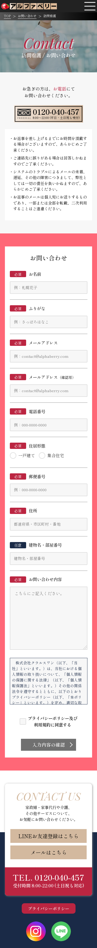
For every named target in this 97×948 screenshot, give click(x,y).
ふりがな (28, 308)
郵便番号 (28, 476)
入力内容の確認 (48, 744)
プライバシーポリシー (48, 908)
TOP (7, 16)
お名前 (25, 274)
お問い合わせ (27, 16)
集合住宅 (55, 455)
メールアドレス (34, 343)
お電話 (59, 88)
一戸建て (26, 455)
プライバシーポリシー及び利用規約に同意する (52, 721)
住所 (23, 510)
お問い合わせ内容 (36, 579)
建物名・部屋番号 (36, 545)
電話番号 (28, 411)
